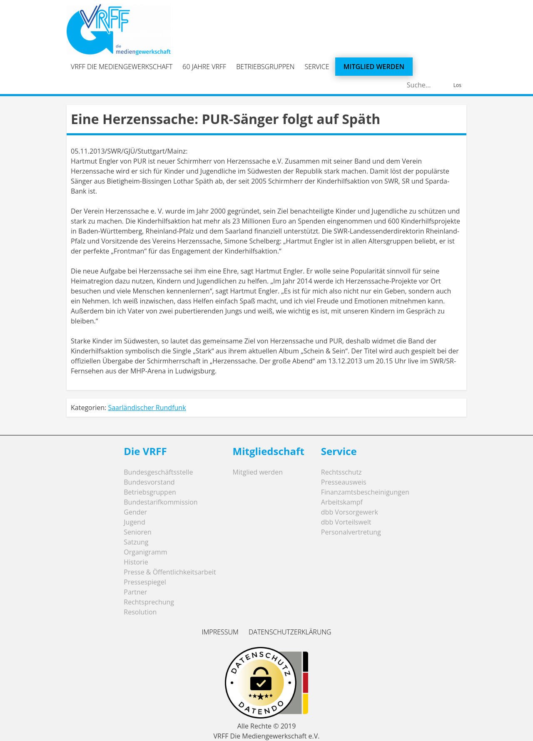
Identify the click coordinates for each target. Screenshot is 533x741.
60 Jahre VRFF (204, 66)
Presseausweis (343, 482)
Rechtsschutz (341, 472)
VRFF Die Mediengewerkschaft (121, 66)
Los (457, 85)
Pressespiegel (145, 582)
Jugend (134, 522)
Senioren (138, 532)
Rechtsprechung (149, 602)
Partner (135, 592)
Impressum (220, 632)
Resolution (140, 612)
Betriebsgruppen (265, 66)
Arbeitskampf (342, 502)
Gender (135, 512)
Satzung (136, 542)
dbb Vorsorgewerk (349, 512)
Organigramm (145, 552)
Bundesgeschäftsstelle (158, 472)
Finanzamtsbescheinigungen (365, 492)
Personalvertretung (351, 532)
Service (317, 66)
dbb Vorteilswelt (346, 522)
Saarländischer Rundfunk (147, 407)
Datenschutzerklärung (290, 632)
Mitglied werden (374, 66)
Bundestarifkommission (160, 502)
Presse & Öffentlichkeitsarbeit (170, 572)
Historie (136, 562)
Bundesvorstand (149, 482)
